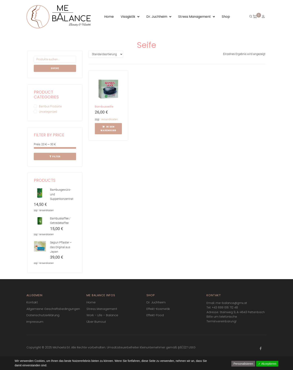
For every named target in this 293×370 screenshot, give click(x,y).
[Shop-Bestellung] (106, 54)
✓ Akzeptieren (267, 363)
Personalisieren (243, 363)
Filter (56, 156)
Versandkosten (109, 119)
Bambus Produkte (50, 106)
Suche (55, 68)
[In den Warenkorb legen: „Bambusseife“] (108, 128)
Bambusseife (104, 107)
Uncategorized (48, 111)
